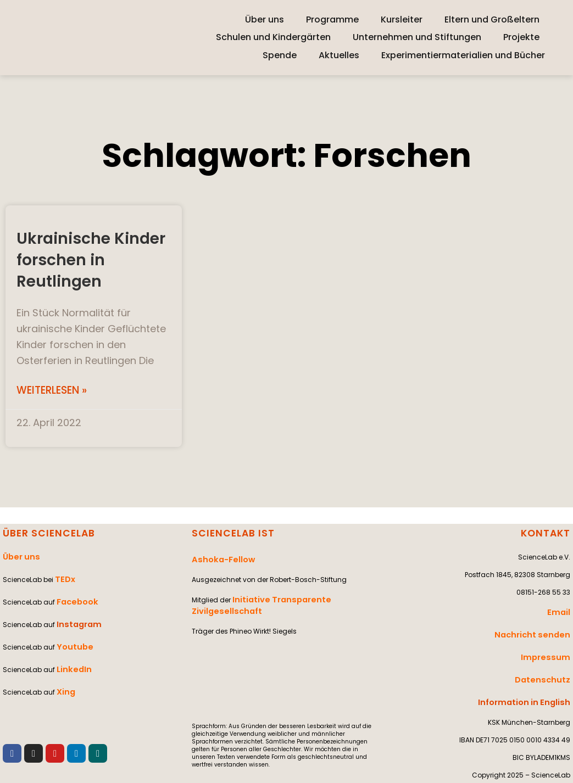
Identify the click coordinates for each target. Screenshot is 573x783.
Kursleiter (401, 19)
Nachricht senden (538, 626)
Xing (64, 658)
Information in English (531, 679)
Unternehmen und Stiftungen (417, 37)
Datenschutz (547, 661)
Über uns (264, 19)
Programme (332, 19)
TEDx (63, 570)
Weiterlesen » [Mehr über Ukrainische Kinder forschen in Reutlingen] (54, 390)
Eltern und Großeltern (491, 19)
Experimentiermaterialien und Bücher (463, 55)
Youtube (72, 623)
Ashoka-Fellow (218, 556)
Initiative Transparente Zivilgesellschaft (304, 591)
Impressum (550, 643)
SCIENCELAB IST (230, 532)
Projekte (521, 37)
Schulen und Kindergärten (273, 37)
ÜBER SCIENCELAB (45, 532)
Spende (280, 55)
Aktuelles (339, 55)
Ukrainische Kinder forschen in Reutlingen (87, 258)
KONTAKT (547, 532)
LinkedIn (71, 641)
